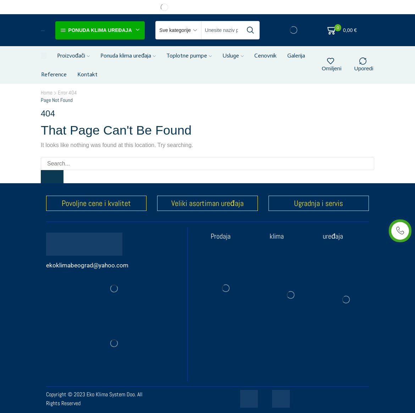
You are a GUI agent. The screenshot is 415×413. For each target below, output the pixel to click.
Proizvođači (73, 55)
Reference (54, 74)
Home (46, 92)
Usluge (233, 55)
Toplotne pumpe (189, 55)
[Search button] (250, 30)
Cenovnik (265, 55)
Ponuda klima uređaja (128, 55)
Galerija (296, 55)
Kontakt (87, 74)
